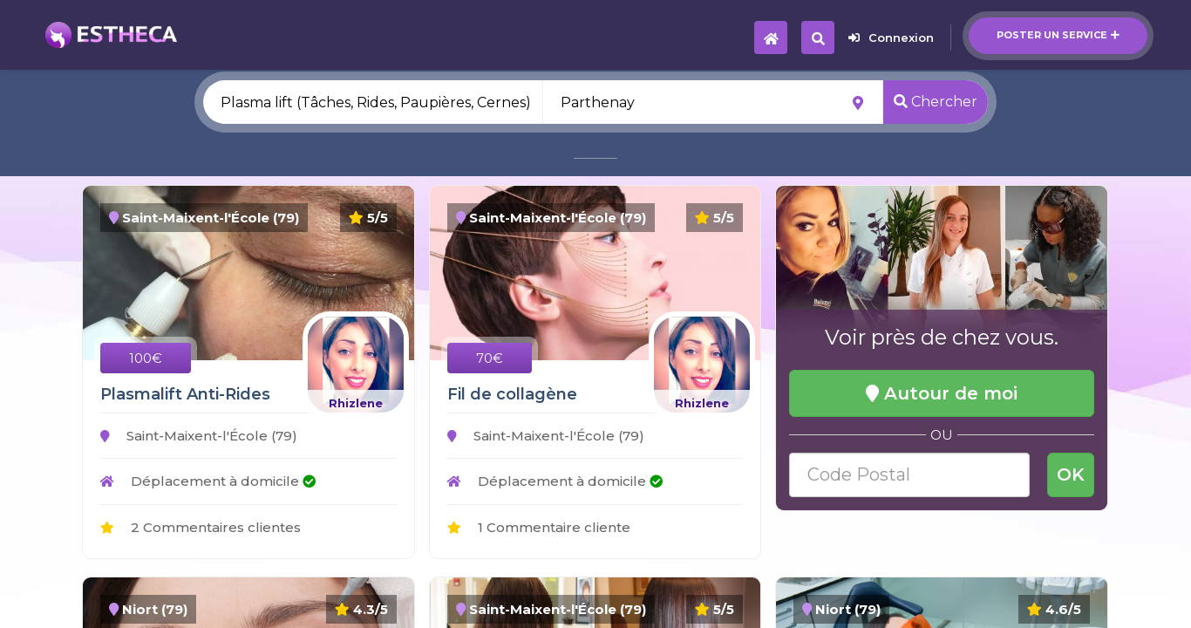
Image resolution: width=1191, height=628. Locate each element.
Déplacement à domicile (208, 481)
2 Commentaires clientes (200, 527)
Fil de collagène (512, 394)
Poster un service (1058, 35)
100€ (145, 358)
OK (1071, 474)
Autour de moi (941, 393)
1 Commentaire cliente (538, 527)
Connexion (891, 37)
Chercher (935, 101)
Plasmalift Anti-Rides (185, 394)
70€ (489, 358)
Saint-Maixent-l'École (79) (198, 435)
